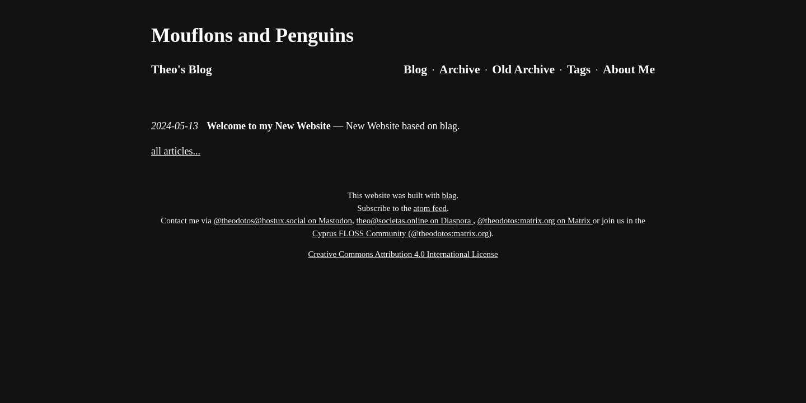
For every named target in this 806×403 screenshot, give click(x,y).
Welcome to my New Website (269, 126)
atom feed (430, 208)
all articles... (175, 151)
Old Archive (523, 69)
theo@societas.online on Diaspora (414, 220)
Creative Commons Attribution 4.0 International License (403, 254)
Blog (415, 69)
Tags (579, 69)
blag (449, 195)
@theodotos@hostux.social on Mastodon (283, 220)
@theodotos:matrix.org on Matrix (535, 220)
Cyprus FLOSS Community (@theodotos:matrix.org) (401, 233)
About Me (629, 69)
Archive (459, 69)
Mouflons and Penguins (252, 35)
